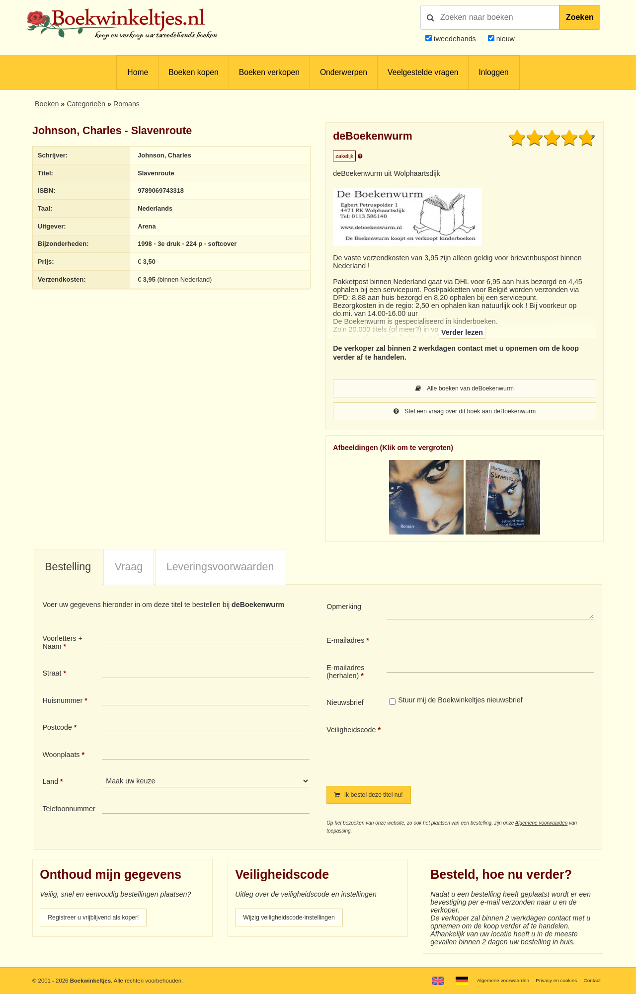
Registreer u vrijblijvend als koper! (101, 921)
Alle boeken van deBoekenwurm (464, 389)
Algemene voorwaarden (541, 826)
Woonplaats (61, 757)
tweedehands (455, 39)
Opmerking (343, 608)
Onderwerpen (343, 72)
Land (50, 783)
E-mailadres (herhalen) (345, 674)
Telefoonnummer (68, 811)
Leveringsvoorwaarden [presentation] (220, 569)
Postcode (57, 729)
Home (137, 72)
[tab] (68, 569)
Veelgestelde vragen (423, 72)
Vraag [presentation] (129, 569)
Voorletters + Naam (62, 644)
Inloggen (493, 72)
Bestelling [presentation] (68, 569)
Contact (591, 980)
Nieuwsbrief (345, 704)
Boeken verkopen (269, 72)
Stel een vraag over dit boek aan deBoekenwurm (464, 413)
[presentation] (469, 749)
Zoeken (580, 17)
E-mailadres (345, 642)
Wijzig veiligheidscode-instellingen (296, 921)
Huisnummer (62, 702)
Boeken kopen (193, 72)
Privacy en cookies (550, 980)
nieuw (504, 39)
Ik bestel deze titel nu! (374, 797)
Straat (51, 675)
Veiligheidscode (351, 732)
